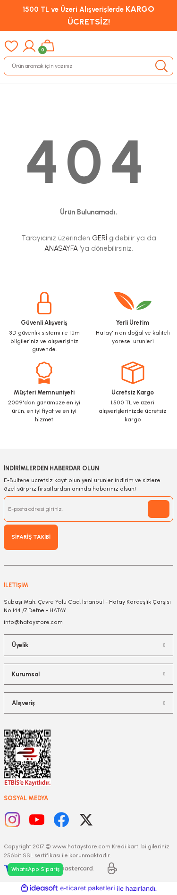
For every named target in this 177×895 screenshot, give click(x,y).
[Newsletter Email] (88, 509)
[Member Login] (29, 46)
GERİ (99, 238)
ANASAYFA (61, 248)
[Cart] (47, 46)
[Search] (88, 66)
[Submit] (158, 509)
